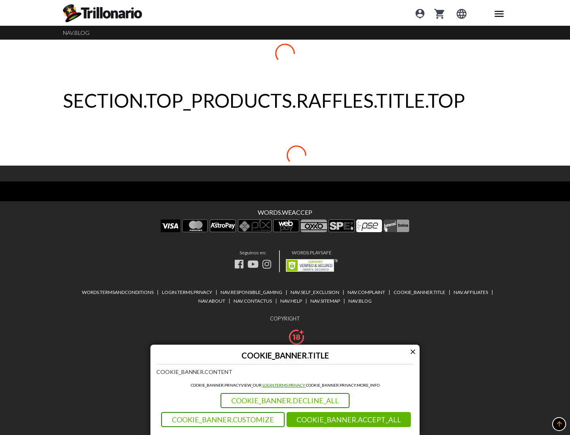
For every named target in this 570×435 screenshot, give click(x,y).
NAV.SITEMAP (325, 301)
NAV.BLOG (76, 32)
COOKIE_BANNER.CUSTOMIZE (223, 419)
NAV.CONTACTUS (253, 301)
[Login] (420, 13)
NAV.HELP (291, 301)
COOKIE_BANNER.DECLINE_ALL (285, 400)
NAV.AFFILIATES (471, 292)
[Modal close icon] (413, 352)
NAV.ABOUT (211, 301)
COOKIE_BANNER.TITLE (419, 292)
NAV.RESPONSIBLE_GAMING (251, 292)
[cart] (440, 13)
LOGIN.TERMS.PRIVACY (284, 385)
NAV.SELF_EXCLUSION (315, 292)
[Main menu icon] (499, 13)
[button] (559, 424)
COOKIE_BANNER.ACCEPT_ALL (348, 419)
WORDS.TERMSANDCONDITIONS (118, 292)
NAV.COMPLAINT (366, 292)
